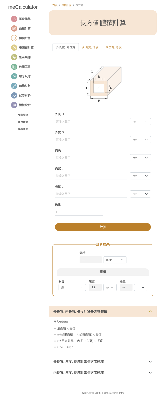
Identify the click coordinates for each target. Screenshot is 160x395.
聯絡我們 (23, 129)
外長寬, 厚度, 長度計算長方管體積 (78, 361)
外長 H (59, 114)
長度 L (59, 186)
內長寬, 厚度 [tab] (114, 47)
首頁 (55, 5)
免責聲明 (23, 115)
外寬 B (59, 132)
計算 (103, 227)
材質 (61, 281)
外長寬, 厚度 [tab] (90, 47)
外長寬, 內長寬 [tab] (65, 47)
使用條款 (23, 122)
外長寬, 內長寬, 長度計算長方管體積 (80, 311)
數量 (58, 204)
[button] (27, 19)
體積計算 (66, 5)
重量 (123, 281)
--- (83, 259)
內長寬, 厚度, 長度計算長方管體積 (78, 372)
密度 (92, 281)
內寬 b (59, 168)
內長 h (59, 150)
